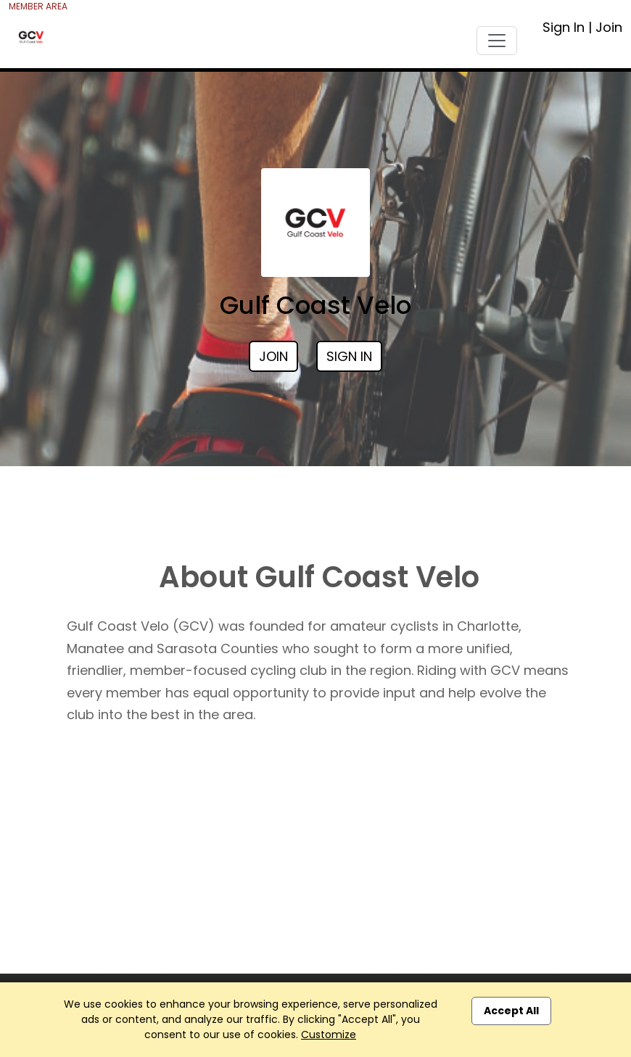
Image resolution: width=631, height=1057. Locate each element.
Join (608, 27)
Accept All (511, 1010)
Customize (328, 1034)
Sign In (564, 27)
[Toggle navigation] (497, 40)
